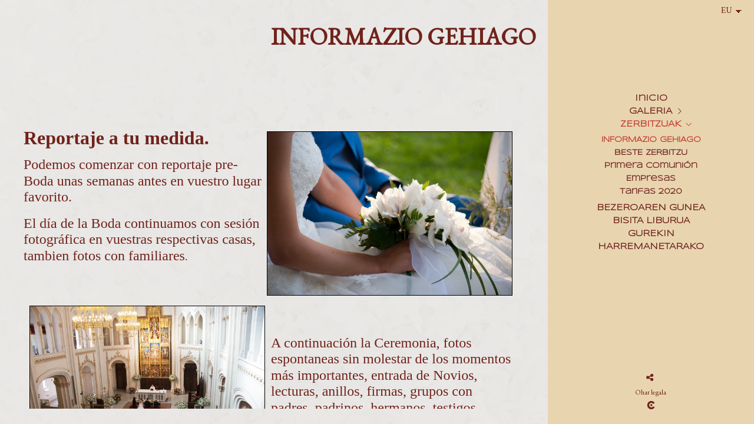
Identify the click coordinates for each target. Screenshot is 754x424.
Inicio (651, 98)
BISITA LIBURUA (651, 221)
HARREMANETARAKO (651, 247)
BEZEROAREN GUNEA (651, 208)
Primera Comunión (650, 166)
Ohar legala (650, 392)
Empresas (651, 179)
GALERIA (650, 111)
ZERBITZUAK (651, 124)
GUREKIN (651, 234)
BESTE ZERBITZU (650, 153)
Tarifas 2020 (651, 192)
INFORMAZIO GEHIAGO (651, 140)
